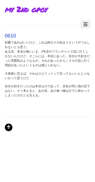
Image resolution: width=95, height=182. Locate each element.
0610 (10, 35)
